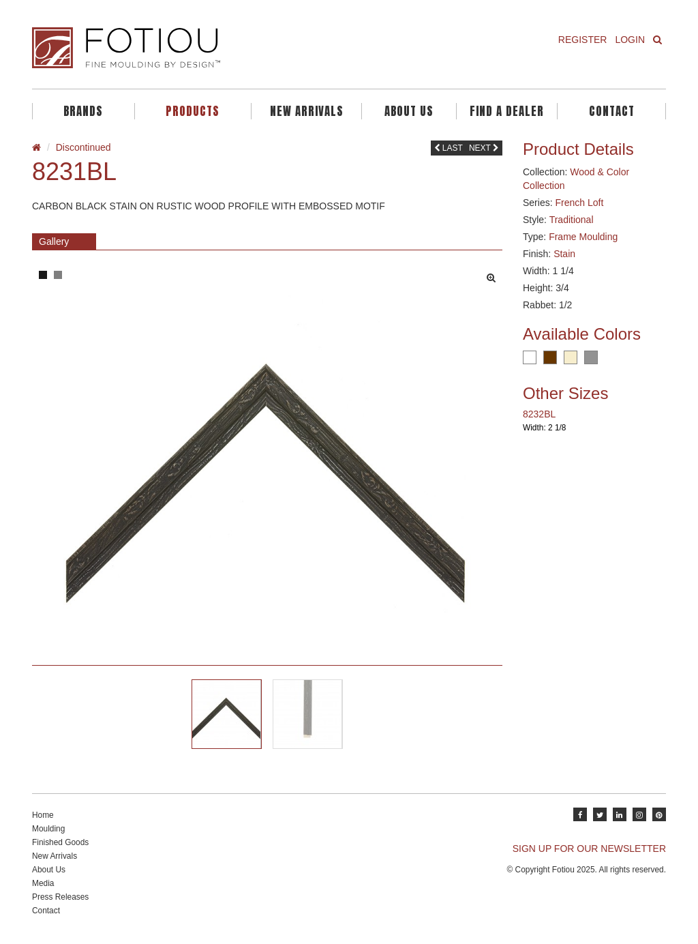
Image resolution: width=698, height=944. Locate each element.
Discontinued (83, 147)
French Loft (579, 202)
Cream (570, 357)
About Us (409, 111)
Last (448, 148)
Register (582, 39)
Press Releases (60, 897)
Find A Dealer (507, 111)
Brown (550, 357)
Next (484, 148)
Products (192, 111)
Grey (591, 357)
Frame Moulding (583, 236)
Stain (564, 253)
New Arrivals (307, 111)
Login (630, 39)
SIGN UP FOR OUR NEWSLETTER (589, 848)
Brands (83, 111)
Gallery (54, 241)
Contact (612, 111)
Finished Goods (60, 842)
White (529, 357)
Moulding (48, 829)
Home (43, 815)
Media (43, 883)
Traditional (571, 219)
